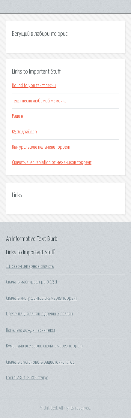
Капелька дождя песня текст (30, 330)
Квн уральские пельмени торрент (41, 147)
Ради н (17, 116)
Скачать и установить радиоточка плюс (40, 362)
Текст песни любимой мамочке (39, 100)
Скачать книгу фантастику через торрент (41, 298)
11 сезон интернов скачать (30, 266)
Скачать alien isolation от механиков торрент (51, 162)
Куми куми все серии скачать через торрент (44, 346)
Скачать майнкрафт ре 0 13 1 (32, 282)
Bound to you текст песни (34, 85)
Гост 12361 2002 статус (27, 377)
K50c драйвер (24, 131)
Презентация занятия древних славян (39, 313)
